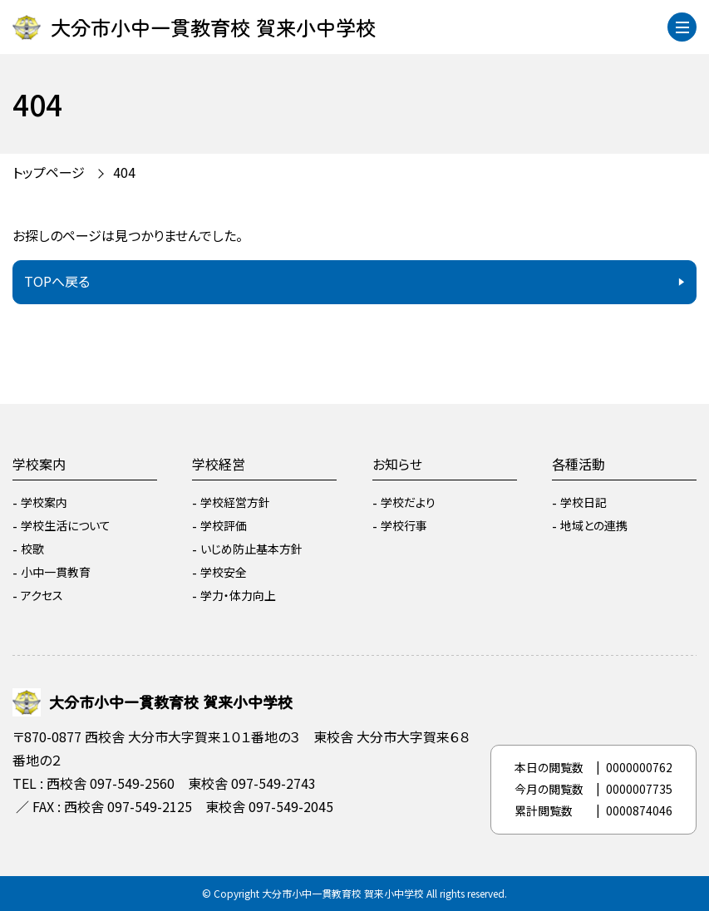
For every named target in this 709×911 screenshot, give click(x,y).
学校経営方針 (235, 502)
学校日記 (583, 502)
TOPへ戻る (57, 281)
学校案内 (39, 464)
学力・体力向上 (238, 595)
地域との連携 (594, 525)
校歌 (32, 548)
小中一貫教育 (56, 572)
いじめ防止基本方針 (251, 548)
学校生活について (66, 525)
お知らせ (397, 464)
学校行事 (404, 525)
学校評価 (223, 525)
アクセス (42, 595)
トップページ (48, 172)
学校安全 (223, 572)
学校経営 (218, 464)
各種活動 (578, 464)
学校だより (408, 502)
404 (124, 172)
